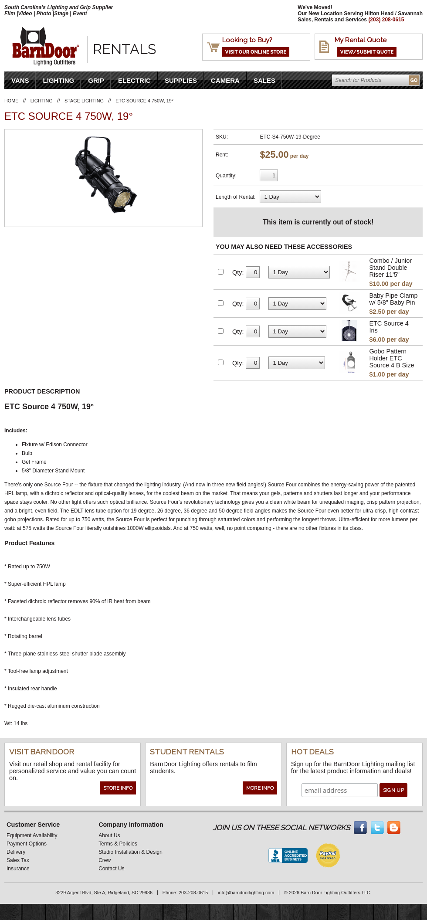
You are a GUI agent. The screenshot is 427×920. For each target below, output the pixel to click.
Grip (96, 80)
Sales (264, 80)
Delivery (16, 852)
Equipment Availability (32, 835)
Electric (134, 80)
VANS (20, 80)
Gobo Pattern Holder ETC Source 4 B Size (391, 358)
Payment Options (27, 844)
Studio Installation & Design (130, 852)
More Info (260, 788)
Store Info (117, 788)
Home (11, 100)
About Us (109, 835)
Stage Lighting (84, 100)
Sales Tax (18, 860)
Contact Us (111, 869)
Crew (104, 860)
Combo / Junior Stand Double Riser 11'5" (390, 267)
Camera (225, 80)
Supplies (181, 80)
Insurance (18, 869)
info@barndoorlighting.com (246, 892)
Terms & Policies (117, 844)
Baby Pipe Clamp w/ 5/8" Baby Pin (393, 299)
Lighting (59, 80)
